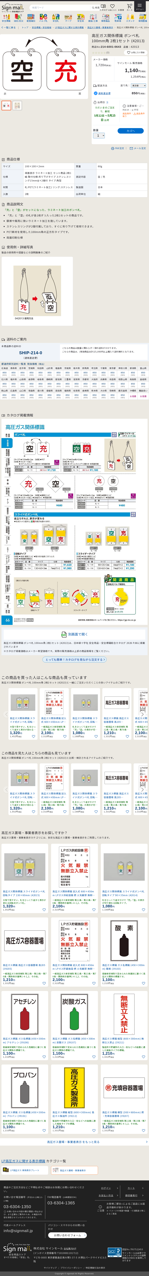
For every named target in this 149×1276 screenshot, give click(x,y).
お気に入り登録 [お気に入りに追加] (135, 52)
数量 (96, 130)
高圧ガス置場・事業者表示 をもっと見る (73, 1142)
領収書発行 (131, 1195)
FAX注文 (117, 148)
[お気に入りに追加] (34, 736)
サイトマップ (50, 1267)
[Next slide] (142, 714)
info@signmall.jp (18, 1231)
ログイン (106, 1188)
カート (131, 1188)
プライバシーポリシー (71, 1267)
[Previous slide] (6, 714)
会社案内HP (70, 1248)
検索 (96, 7)
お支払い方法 (106, 1195)
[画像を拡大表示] (44, 66)
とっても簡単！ (74, 660)
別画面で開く (74, 634)
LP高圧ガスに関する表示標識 (23, 1161)
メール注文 (138, 148)
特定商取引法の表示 (95, 1267)
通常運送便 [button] (104, 93)
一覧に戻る (10, 27)
